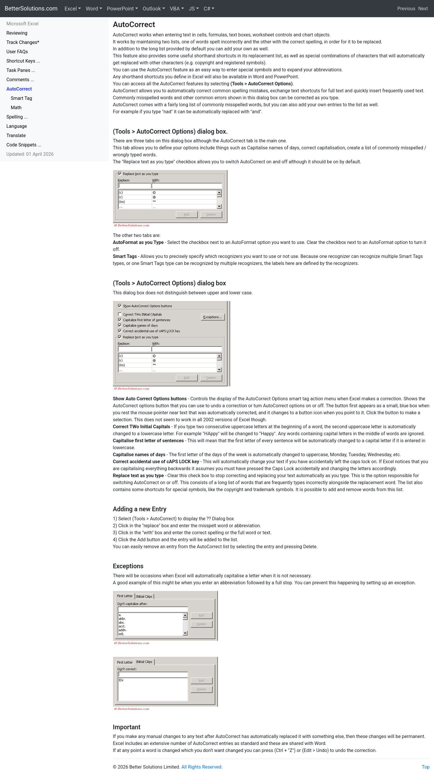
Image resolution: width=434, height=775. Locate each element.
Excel (71, 9)
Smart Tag (21, 98)
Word (92, 9)
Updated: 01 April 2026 (30, 154)
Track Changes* (22, 42)
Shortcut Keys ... (23, 61)
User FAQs (17, 51)
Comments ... (20, 79)
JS (192, 9)
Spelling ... (17, 117)
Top (426, 767)
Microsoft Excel (22, 23)
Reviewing (16, 33)
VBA (175, 9)
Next (423, 8)
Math (16, 107)
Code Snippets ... (23, 145)
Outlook (152, 9)
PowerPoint (120, 9)
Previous (406, 8)
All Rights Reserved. (202, 767)
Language (16, 126)
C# (207, 9)
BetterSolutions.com (31, 8)
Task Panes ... (20, 70)
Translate (16, 135)
